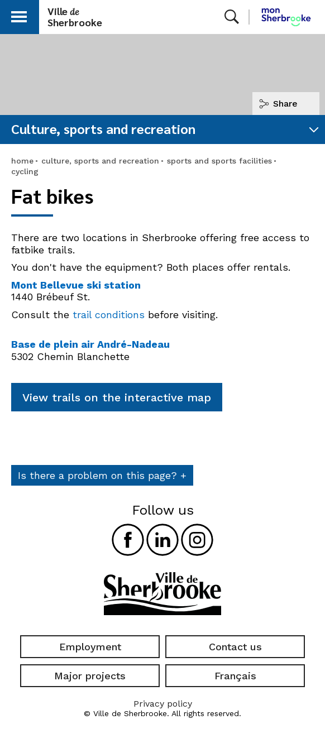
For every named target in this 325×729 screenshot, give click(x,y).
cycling (25, 171)
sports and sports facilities (219, 160)
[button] (19, 14)
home (22, 160)
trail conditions (109, 314)
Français (235, 676)
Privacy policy (162, 703)
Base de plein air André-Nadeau (90, 344)
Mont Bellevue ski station (76, 285)
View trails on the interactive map (116, 397)
